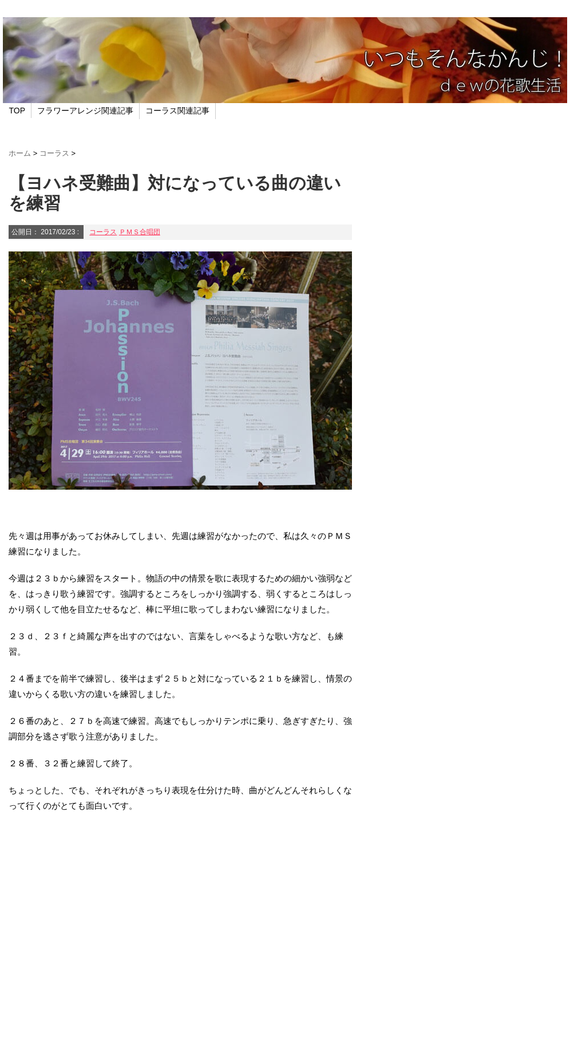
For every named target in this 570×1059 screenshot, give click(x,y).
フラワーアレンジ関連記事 (85, 110)
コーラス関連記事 (177, 110)
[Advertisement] (180, 947)
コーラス (103, 232)
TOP (17, 110)
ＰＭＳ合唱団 (139, 232)
